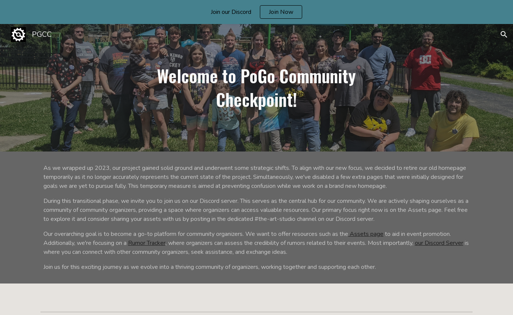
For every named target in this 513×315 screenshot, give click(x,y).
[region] (256, 12)
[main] (256, 87)
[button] (504, 35)
